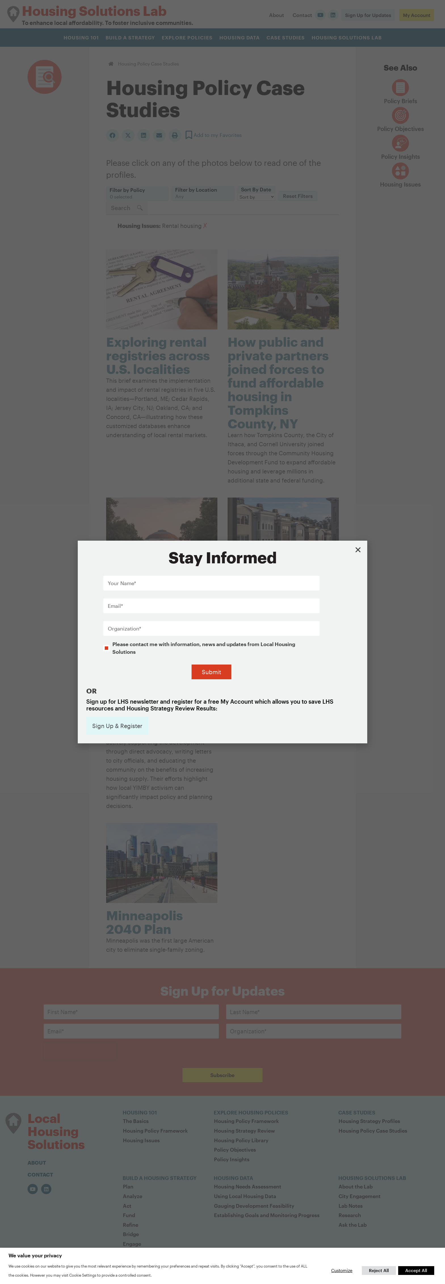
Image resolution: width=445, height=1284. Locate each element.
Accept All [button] (416, 1270)
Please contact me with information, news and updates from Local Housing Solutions (203, 622)
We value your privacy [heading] (35, 1255)
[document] (222, 642)
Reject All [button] (379, 1270)
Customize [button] (341, 1270)
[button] (358, 524)
